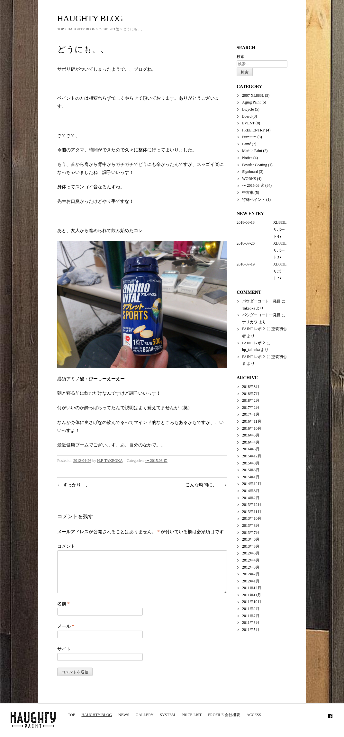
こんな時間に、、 (206, 484)
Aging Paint (251, 102)
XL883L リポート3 (281, 250)
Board (246, 116)
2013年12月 (251, 504)
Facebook (330, 715)
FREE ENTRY (253, 130)
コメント (66, 546)
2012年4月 (250, 560)
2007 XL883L (253, 95)
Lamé (246, 144)
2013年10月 (251, 518)
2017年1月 (250, 414)
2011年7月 (250, 616)
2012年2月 (250, 574)
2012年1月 (250, 581)
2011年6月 (250, 622)
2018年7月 (250, 393)
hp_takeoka (251, 349)
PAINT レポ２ (254, 329)
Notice (247, 158)
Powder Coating (254, 165)
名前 (63, 611)
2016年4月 (250, 442)
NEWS (123, 715)
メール (65, 634)
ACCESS (254, 715)
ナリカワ (250, 322)
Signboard (250, 171)
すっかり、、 (73, 484)
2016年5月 (250, 435)
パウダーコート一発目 (261, 301)
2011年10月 (251, 601)
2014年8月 (250, 491)
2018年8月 (250, 386)
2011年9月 (250, 609)
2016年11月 (251, 421)
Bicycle (248, 109)
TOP (71, 715)
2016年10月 (251, 428)
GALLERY (144, 715)
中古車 (248, 192)
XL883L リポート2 (279, 271)
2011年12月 (251, 588)
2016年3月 (250, 449)
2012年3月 (250, 567)
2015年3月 (250, 470)
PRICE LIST (192, 715)
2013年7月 (250, 532)
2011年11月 (251, 595)
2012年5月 (250, 553)
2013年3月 (250, 546)
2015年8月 (250, 463)
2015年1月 (250, 477)
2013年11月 (251, 511)
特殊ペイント (253, 199)
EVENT (248, 123)
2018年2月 (250, 400)
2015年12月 (251, 456)
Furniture (249, 137)
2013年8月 (250, 525)
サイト (64, 656)
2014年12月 (251, 483)
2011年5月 (250, 629)
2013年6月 (250, 539)
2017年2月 (250, 407)
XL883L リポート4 (279, 229)
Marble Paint (252, 150)
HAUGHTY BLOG (96, 715)
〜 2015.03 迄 (109, 29)
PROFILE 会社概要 (224, 715)
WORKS (249, 178)
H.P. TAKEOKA (109, 460)
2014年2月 (250, 498)
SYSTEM (167, 715)
